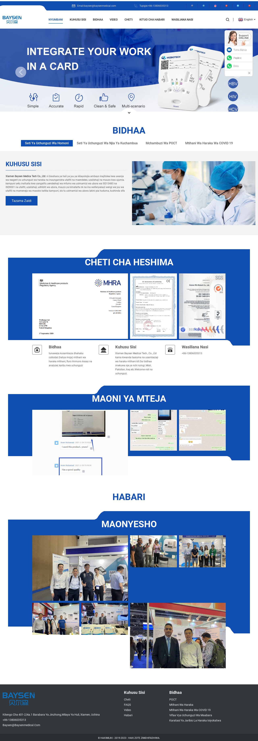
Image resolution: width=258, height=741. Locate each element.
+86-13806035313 (14, 718)
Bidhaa (98, 18)
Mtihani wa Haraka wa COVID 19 (190, 708)
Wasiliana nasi (195, 345)
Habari (128, 714)
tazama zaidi (21, 199)
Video (114, 18)
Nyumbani (56, 18)
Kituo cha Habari (152, 18)
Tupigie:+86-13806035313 (152, 4)
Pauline (237, 58)
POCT (173, 698)
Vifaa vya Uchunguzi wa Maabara (190, 714)
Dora (236, 66)
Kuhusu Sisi (78, 18)
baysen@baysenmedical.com (21, 723)
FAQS (127, 703)
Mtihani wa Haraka (181, 703)
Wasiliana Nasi (182, 18)
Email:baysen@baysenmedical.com (95, 4)
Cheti (129, 18)
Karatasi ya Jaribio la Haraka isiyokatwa (195, 719)
